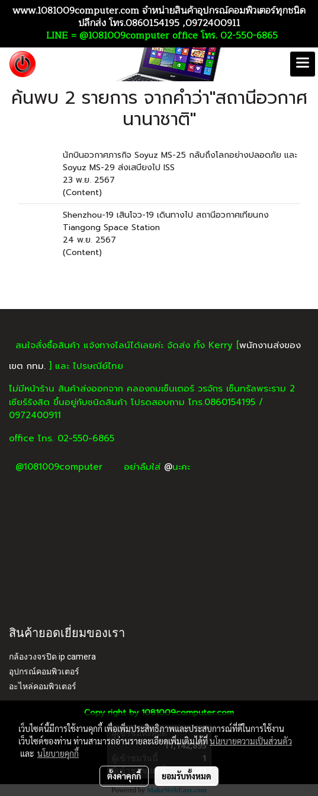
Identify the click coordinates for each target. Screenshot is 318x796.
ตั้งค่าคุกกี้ (124, 775)
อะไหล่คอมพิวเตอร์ (42, 686)
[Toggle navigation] (303, 64)
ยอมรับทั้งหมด (186, 775)
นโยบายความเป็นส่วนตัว (251, 740)
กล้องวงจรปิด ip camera (52, 656)
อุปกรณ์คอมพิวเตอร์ (44, 671)
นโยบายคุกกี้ (58, 753)
